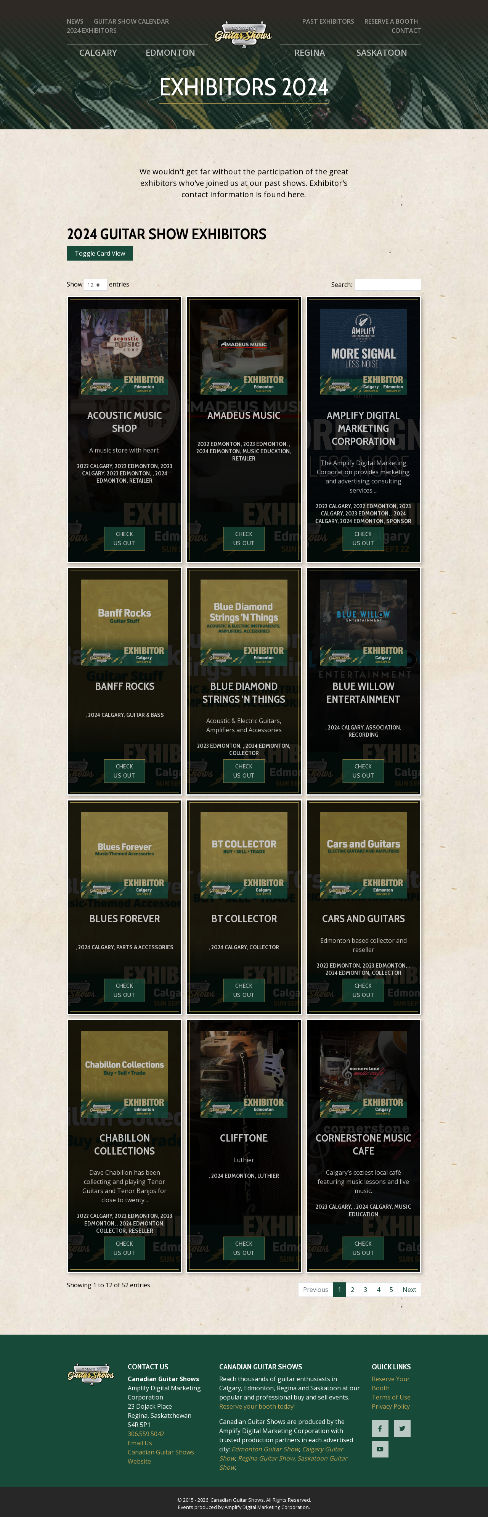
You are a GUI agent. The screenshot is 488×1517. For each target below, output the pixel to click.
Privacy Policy (391, 1406)
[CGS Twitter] (402, 1428)
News (75, 21)
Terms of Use (391, 1397)
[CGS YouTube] (380, 1449)
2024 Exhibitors (92, 30)
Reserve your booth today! (257, 1406)
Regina (309, 52)
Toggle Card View (100, 253)
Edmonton (170, 52)
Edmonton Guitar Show (265, 1449)
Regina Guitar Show (266, 1458)
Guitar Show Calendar (131, 21)
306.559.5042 (146, 1434)
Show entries (98, 285)
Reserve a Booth (391, 21)
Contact (406, 30)
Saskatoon (381, 52)
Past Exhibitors (328, 21)
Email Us (140, 1443)
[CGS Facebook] (380, 1428)
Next (409, 1289)
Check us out (124, 538)
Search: (376, 285)
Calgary (98, 52)
